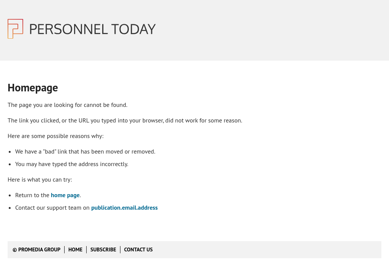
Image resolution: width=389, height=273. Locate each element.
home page (65, 195)
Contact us (138, 249)
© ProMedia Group (36, 249)
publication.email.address (124, 207)
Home (75, 249)
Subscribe (103, 249)
